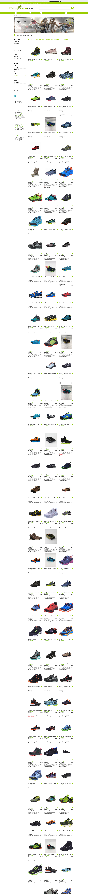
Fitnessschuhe (17, 45)
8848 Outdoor (17, 69)
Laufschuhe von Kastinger (51, 41)
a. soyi (15, 73)
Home (15, 15)
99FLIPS (15, 71)
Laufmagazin (20, 12)
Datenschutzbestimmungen (54, 1)
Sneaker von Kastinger (64, 39)
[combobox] (45, 8)
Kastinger (16, 75)
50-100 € (22, 88)
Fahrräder (70, 12)
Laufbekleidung (46, 12)
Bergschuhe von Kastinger (55, 39)
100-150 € (16, 90)
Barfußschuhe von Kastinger (61, 41)
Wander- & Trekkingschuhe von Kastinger (42, 39)
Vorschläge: (30, 39)
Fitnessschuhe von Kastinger (40, 41)
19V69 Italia (16, 62)
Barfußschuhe (17, 41)
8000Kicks (16, 67)
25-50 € (15, 88)
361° (15, 65)
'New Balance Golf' (18, 58)
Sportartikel (34, 12)
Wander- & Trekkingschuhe (19, 50)
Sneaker (15, 49)
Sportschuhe (19, 15)
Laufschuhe (58, 12)
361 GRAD (16, 63)
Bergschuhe (16, 43)
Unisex (17, 82)
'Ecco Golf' (16, 56)
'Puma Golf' (16, 60)
